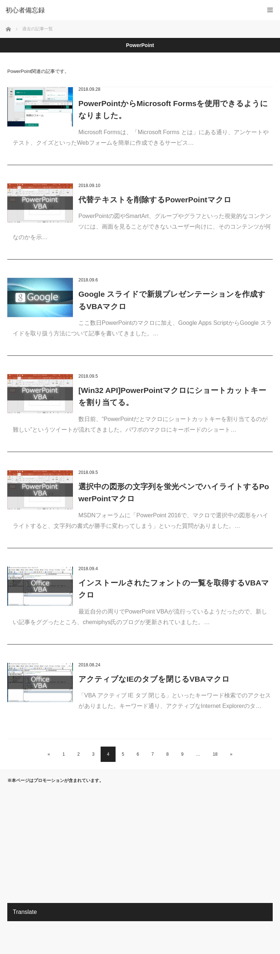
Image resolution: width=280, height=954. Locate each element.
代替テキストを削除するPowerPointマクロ (155, 199)
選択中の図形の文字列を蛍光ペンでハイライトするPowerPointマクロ (173, 492)
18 (215, 754)
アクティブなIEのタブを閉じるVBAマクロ (154, 679)
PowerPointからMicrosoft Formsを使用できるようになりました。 (173, 109)
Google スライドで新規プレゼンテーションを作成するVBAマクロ (171, 300)
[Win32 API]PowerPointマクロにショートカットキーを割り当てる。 (172, 396)
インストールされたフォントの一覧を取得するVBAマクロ (173, 589)
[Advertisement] (140, 843)
